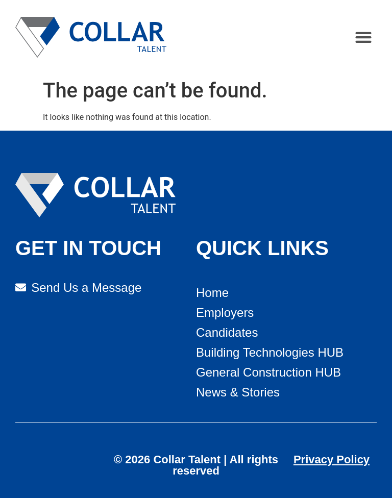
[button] (364, 37)
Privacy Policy (331, 459)
